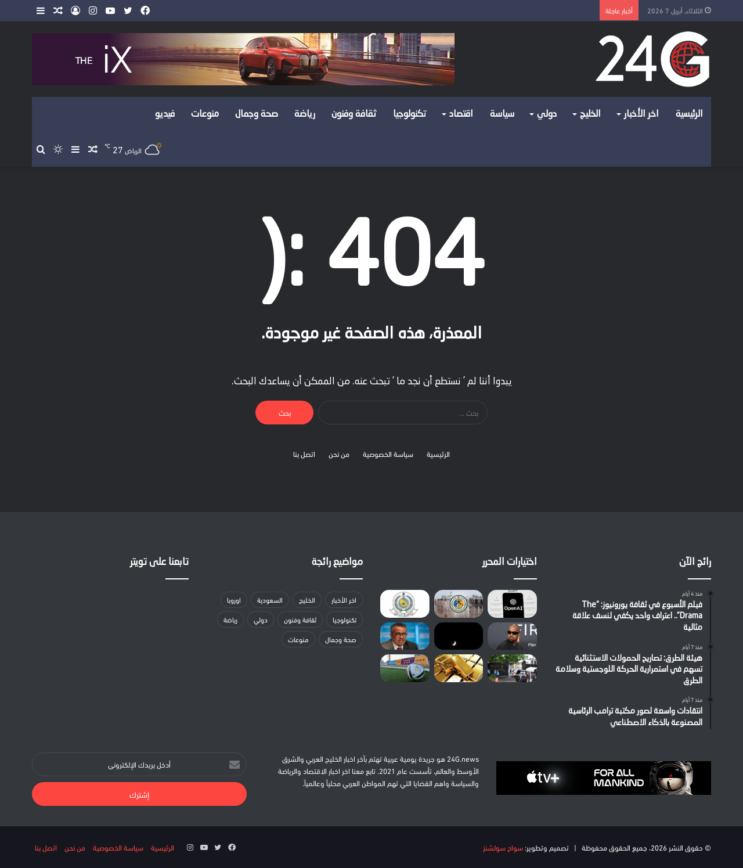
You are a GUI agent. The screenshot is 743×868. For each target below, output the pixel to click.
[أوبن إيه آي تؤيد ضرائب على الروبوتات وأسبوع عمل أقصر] (512, 604)
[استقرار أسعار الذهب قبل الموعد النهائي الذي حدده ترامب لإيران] (459, 668)
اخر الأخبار (641, 114)
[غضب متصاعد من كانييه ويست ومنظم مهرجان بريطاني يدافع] (512, 636)
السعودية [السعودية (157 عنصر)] (270, 599)
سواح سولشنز (503, 847)
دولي (547, 114)
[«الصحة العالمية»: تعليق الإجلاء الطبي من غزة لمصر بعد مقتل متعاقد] (405, 636)
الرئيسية (689, 114)
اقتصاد (461, 114)
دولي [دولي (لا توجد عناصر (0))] (261, 619)
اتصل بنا (304, 453)
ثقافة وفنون (354, 114)
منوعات (205, 114)
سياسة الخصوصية (388, 453)
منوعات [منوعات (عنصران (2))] (298, 639)
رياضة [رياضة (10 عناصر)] (230, 619)
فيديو (165, 114)
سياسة (502, 114)
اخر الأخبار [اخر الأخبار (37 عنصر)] (343, 599)
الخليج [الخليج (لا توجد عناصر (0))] (307, 599)
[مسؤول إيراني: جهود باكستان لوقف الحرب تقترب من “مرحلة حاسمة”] (512, 668)
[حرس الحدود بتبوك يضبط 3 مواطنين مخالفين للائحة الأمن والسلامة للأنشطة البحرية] (459, 604)
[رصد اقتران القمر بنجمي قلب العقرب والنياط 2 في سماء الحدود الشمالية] (459, 636)
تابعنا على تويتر (159, 562)
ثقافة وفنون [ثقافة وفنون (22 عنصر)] (300, 619)
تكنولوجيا (410, 114)
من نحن (339, 453)
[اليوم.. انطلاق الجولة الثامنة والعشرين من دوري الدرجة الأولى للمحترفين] (405, 668)
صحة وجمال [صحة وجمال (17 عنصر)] (340, 639)
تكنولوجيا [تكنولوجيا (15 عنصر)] (344, 619)
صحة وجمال (256, 114)
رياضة (304, 114)
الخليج (590, 114)
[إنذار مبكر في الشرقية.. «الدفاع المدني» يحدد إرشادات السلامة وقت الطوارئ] (405, 604)
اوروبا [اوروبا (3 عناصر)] (234, 599)
